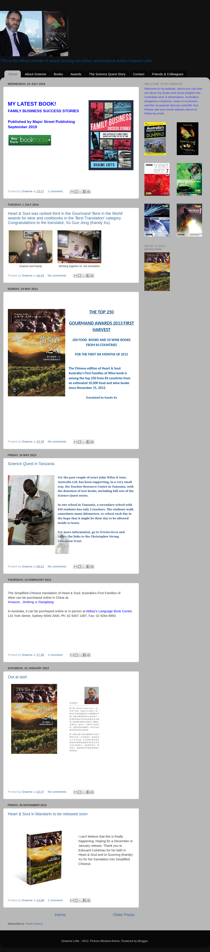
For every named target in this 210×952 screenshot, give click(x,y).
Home (13, 74)
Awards (75, 74)
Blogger (143, 941)
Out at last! (17, 677)
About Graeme (35, 74)
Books (58, 74)
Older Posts (124, 914)
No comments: (58, 275)
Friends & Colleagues (167, 74)
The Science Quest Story (107, 74)
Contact (138, 74)
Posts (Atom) (34, 923)
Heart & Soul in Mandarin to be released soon (48, 814)
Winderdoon (109, 532)
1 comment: (56, 191)
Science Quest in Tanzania (31, 464)
